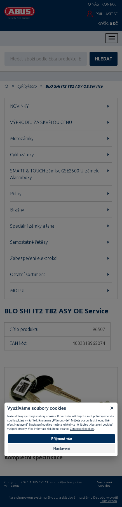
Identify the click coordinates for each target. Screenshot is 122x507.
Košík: (108, 23)
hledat (103, 58)
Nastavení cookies (104, 484)
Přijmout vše (61, 439)
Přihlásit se (106, 14)
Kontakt (110, 4)
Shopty (53, 497)
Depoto (99, 497)
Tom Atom (108, 501)
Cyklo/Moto (26, 86)
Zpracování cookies (82, 428)
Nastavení (61, 448)
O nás (93, 4)
